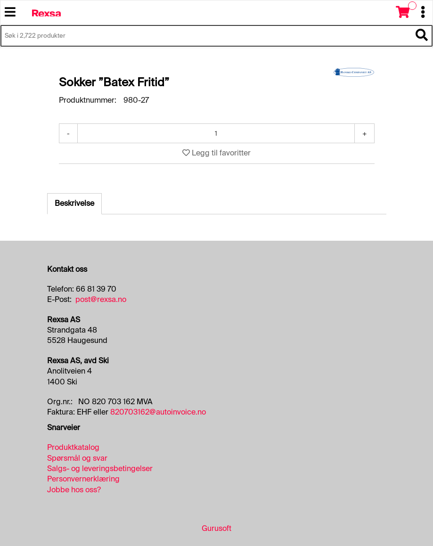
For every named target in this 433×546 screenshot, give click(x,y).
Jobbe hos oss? (74, 490)
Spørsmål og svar (77, 458)
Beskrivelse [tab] (74, 203)
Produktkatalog (73, 447)
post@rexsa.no (100, 299)
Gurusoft (216, 528)
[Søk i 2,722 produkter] (205, 36)
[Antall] (216, 133)
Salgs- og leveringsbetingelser (100, 468)
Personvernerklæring (83, 479)
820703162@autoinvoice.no (158, 412)
